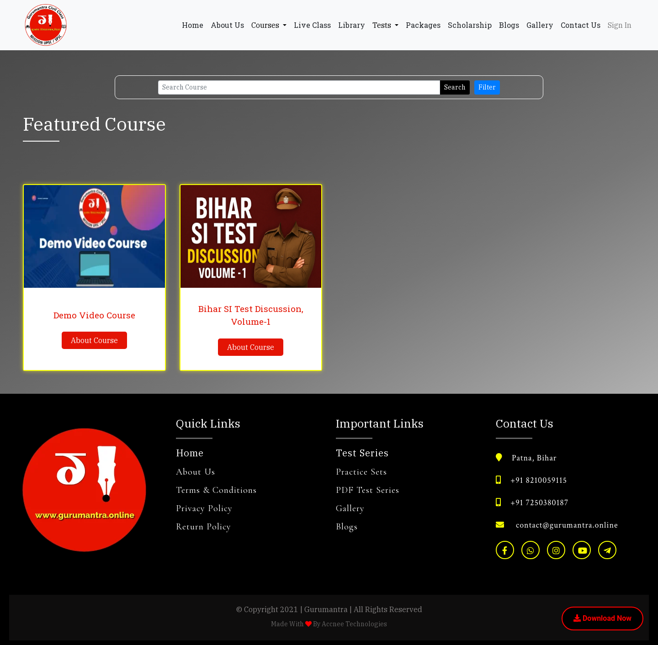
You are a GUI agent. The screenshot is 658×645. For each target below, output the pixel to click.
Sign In (619, 25)
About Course (94, 340)
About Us (227, 25)
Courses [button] (266, 25)
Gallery (539, 25)
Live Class (312, 25)
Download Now (602, 618)
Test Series (362, 453)
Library (351, 25)
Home (194, 24)
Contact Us (580, 25)
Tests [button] (382, 25)
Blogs (509, 25)
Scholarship (470, 25)
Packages (423, 25)
